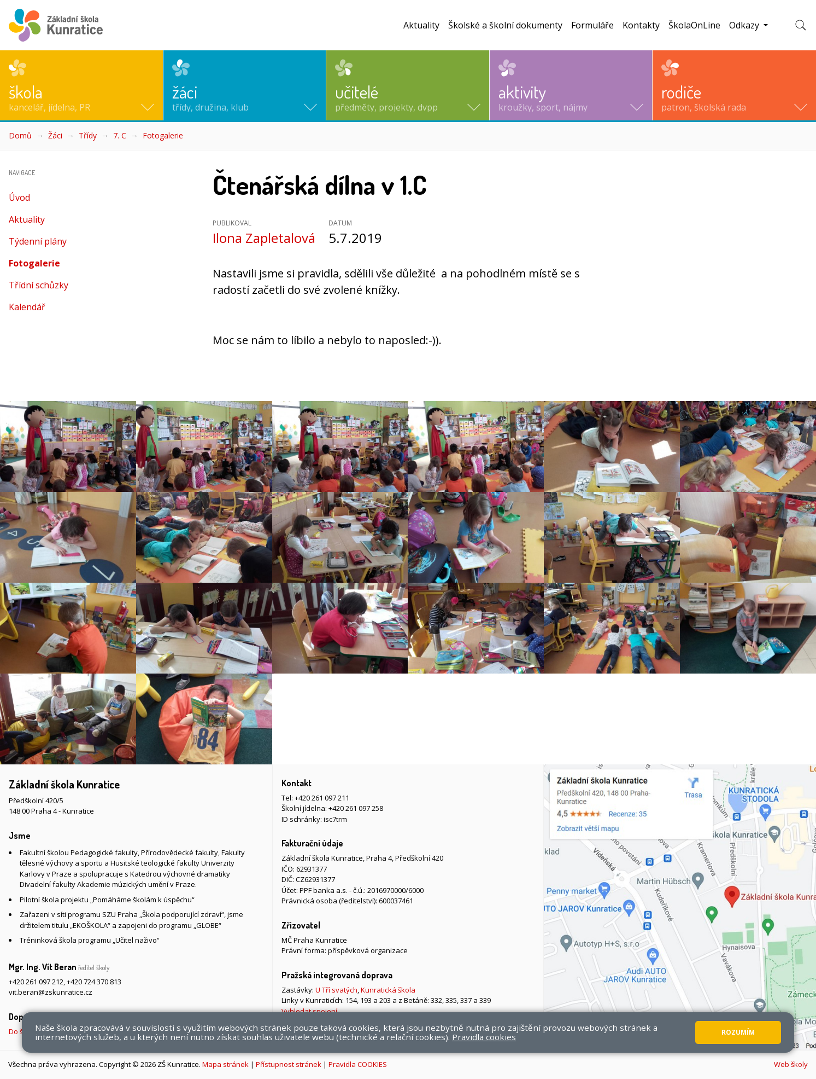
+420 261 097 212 (36, 982)
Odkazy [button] (745, 25)
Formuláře (592, 25)
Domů (20, 135)
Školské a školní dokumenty (505, 25)
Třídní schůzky (38, 285)
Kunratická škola (388, 990)
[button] (81, 85)
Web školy (791, 1064)
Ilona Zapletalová (264, 238)
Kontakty (641, 25)
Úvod (19, 198)
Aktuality (421, 25)
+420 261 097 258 (355, 808)
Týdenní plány (38, 241)
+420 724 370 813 (94, 982)
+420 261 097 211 (322, 798)
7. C (119, 135)
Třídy (88, 135)
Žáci (55, 135)
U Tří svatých (336, 990)
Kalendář (27, 307)
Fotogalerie (163, 135)
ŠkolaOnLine (694, 25)
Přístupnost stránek (288, 1064)
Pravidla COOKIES (357, 1064)
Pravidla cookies (484, 1036)
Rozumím (738, 1032)
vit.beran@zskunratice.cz (50, 992)
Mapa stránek (225, 1064)
